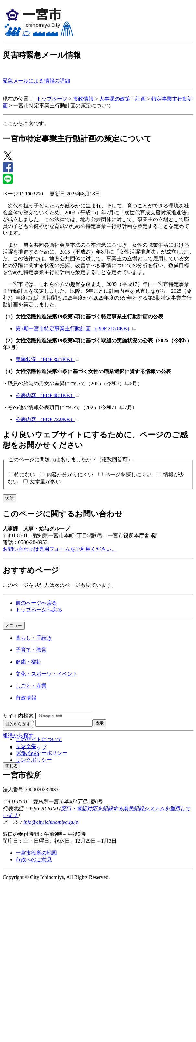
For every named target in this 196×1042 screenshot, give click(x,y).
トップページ (51, 98)
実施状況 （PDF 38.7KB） (47, 359)
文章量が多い (45, 481)
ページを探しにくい (128, 474)
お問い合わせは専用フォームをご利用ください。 (60, 549)
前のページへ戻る (36, 603)
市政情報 (83, 98)
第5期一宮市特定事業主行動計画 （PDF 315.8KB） (76, 328)
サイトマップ (31, 747)
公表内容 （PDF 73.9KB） (47, 419)
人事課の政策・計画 (122, 98)
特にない (24, 474)
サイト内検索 (18, 715)
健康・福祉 (28, 662)
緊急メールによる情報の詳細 (36, 81)
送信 (9, 498)
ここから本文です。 (26, 123)
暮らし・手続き (34, 638)
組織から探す (18, 735)
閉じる (11, 766)
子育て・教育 (31, 650)
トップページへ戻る (39, 609)
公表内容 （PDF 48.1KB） (47, 395)
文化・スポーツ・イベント (47, 674)
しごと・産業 (31, 686)
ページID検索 (18, 723)
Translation (27, 754)
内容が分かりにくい (70, 474)
